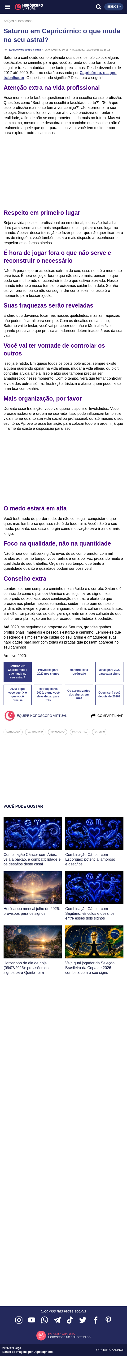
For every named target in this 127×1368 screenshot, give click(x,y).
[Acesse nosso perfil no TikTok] (70, 1320)
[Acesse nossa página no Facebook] (96, 1320)
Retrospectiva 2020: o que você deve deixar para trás (48, 694)
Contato (103, 1350)
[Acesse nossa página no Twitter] (83, 1320)
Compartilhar (107, 716)
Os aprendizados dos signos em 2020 (78, 694)
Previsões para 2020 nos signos (48, 671)
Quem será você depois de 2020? (109, 694)
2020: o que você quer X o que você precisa (17, 694)
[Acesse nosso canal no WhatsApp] (44, 1320)
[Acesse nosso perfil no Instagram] (19, 1320)
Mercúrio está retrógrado (79, 671)
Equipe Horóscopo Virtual (25, 49)
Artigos (9, 21)
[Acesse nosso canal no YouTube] (32, 1320)
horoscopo (58, 732)
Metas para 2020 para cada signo (109, 671)
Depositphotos (43, 1352)
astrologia (13, 732)
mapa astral (79, 732)
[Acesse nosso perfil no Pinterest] (108, 1320)
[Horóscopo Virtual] (36, 7)
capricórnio (35, 732)
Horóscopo (25, 21)
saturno (100, 732)
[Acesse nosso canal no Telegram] (57, 1320)
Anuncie (118, 1350)
